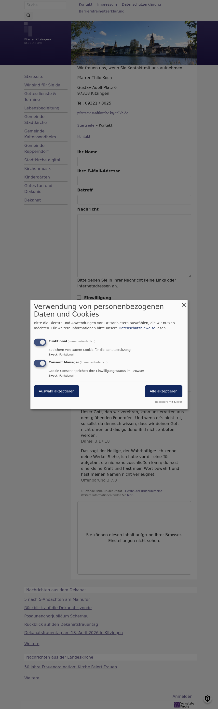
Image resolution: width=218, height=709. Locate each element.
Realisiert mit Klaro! (168, 401)
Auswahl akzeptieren (56, 391)
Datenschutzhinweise (137, 328)
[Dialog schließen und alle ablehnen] (184, 303)
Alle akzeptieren (163, 391)
